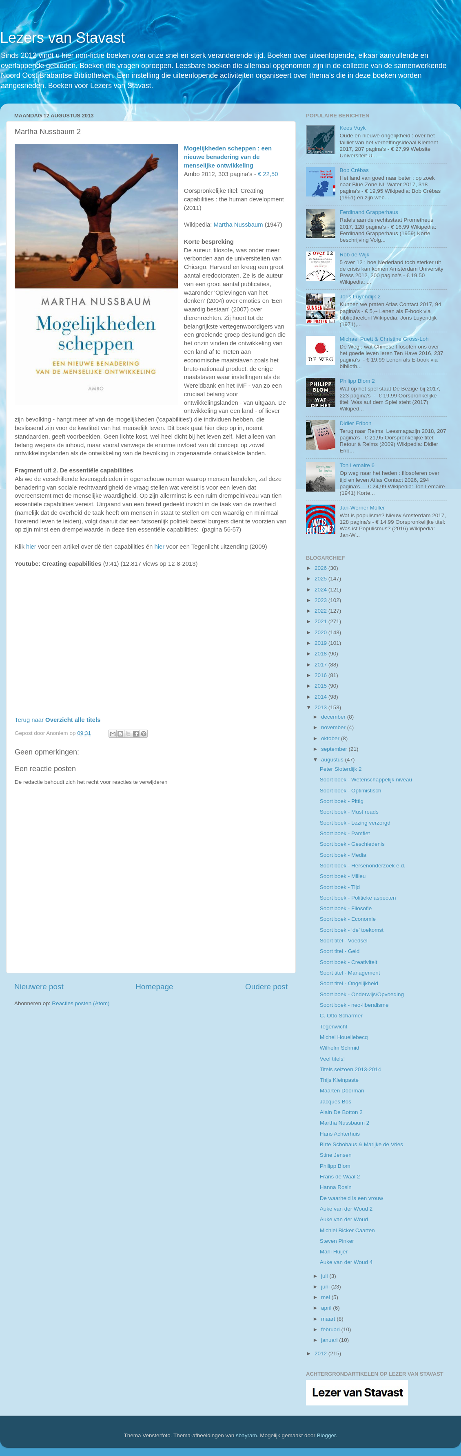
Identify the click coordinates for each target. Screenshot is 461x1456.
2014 (321, 697)
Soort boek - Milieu (343, 876)
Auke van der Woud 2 (346, 1209)
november (334, 727)
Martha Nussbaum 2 (345, 1123)
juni (326, 1287)
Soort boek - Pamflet (345, 833)
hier (31, 546)
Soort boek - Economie (348, 919)
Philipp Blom (335, 1166)
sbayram (246, 1435)
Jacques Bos (335, 1102)
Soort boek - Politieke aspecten (358, 898)
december (334, 717)
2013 (321, 707)
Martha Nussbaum (238, 224)
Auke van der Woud (344, 1219)
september (335, 749)
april (327, 1308)
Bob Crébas (353, 170)
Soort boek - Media (343, 855)
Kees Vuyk (352, 128)
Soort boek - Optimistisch (350, 791)
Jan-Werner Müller (362, 508)
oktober (331, 738)
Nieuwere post (39, 986)
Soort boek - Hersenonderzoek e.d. (363, 866)
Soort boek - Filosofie (346, 908)
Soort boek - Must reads (349, 812)
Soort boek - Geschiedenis (352, 844)
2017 (321, 665)
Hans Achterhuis (340, 1134)
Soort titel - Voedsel (344, 941)
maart (329, 1319)
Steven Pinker (337, 1241)
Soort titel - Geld (340, 951)
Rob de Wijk (354, 254)
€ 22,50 (268, 174)
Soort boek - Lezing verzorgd (355, 823)
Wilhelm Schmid (339, 1048)
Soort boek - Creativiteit (348, 962)
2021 (321, 621)
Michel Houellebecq (344, 1037)
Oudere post (266, 986)
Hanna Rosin (336, 1187)
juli (325, 1276)
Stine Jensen (336, 1155)
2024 (321, 590)
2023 (321, 600)
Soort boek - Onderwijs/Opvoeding (362, 994)
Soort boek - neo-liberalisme (354, 1005)
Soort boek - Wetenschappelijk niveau (366, 780)
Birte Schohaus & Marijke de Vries (361, 1144)
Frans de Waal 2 (340, 1177)
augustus (333, 760)
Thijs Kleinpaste (339, 1080)
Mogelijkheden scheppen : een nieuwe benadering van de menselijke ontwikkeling (228, 157)
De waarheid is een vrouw (351, 1198)
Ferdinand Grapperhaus (368, 212)
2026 (321, 568)
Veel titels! (332, 1059)
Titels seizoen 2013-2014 (350, 1069)
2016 (321, 675)
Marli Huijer (334, 1252)
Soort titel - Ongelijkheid (349, 983)
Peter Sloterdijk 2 (341, 769)
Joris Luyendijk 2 (360, 296)
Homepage (154, 986)
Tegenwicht (334, 1027)
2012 (321, 1353)
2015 (321, 686)
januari (330, 1340)
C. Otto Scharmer (341, 1016)
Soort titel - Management (350, 973)
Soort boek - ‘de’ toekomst (351, 930)
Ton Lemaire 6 (357, 465)
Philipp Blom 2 (357, 381)
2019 (321, 643)
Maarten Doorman (342, 1091)
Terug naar (57, 720)
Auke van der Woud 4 (346, 1262)
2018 (321, 654)
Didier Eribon (355, 423)
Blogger (326, 1435)
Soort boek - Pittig (341, 801)
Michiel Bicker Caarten (347, 1230)
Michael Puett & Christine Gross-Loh (383, 339)
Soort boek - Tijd (340, 887)
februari (331, 1329)
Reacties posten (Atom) (80, 1003)
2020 (321, 632)
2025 (321, 579)
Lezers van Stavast (62, 37)
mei (326, 1297)
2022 (321, 611)
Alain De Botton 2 (341, 1112)
